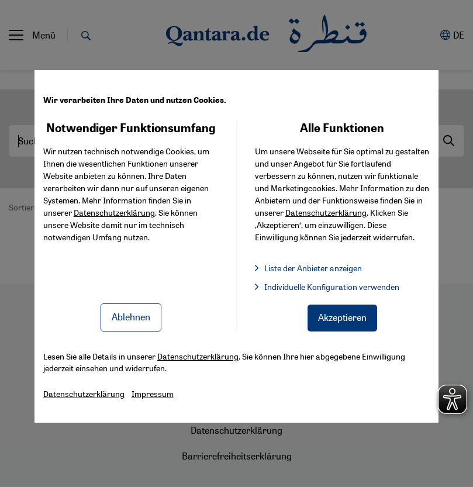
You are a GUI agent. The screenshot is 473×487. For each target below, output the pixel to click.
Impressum (153, 393)
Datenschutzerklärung (114, 212)
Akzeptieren (342, 317)
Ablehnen (131, 316)
